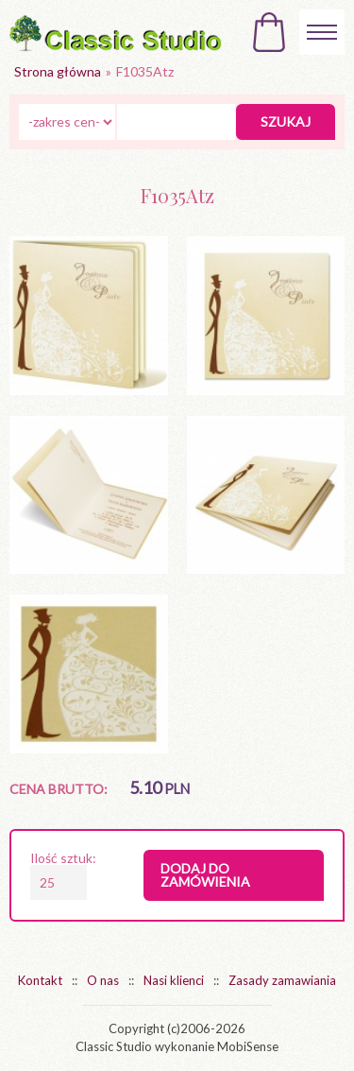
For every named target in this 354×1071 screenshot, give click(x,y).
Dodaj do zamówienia (205, 875)
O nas (103, 980)
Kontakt (40, 980)
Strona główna (57, 71)
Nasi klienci (173, 980)
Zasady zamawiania (282, 980)
